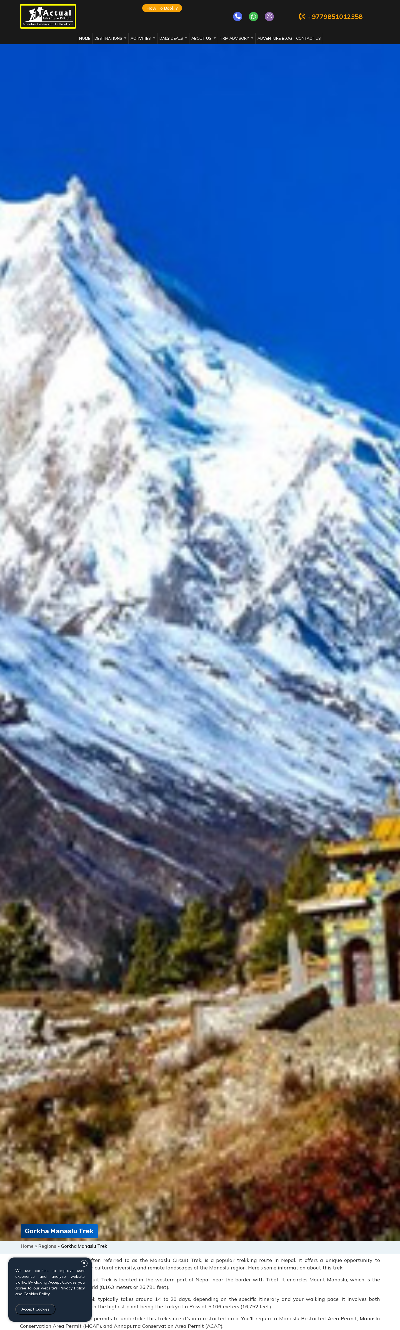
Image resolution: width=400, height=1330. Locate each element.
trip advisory (235, 38)
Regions (47, 1246)
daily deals (171, 38)
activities (141, 38)
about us (201, 38)
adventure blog (275, 38)
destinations (108, 38)
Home (84, 38)
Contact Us (308, 38)
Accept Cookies (35, 1309)
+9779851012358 (330, 16)
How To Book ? (162, 8)
